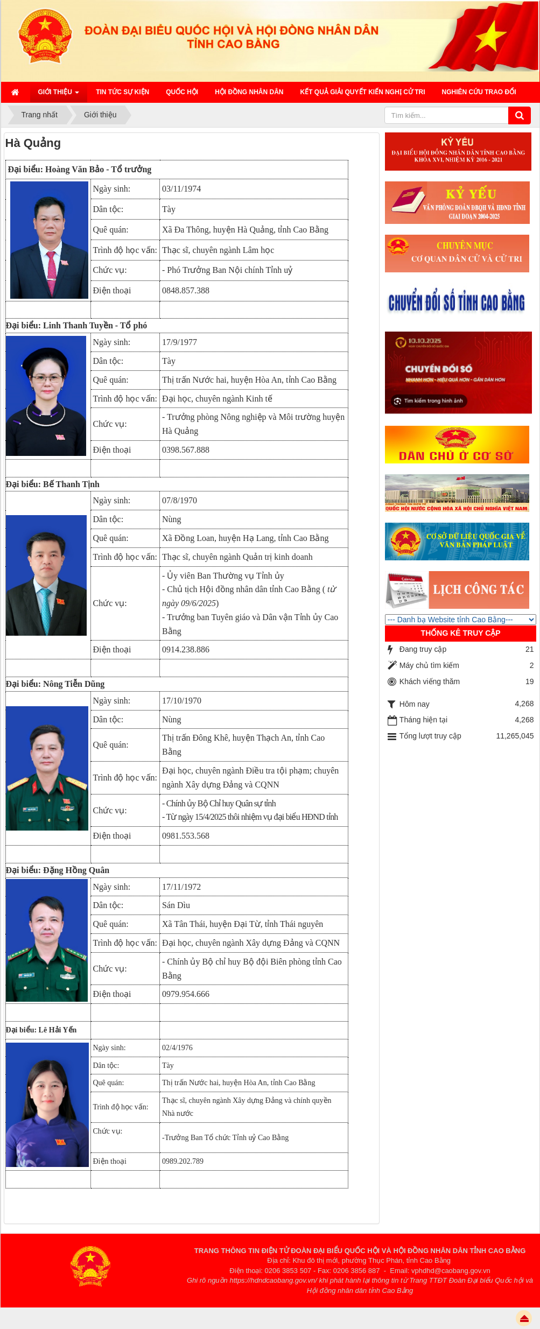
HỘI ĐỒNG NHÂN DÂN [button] (249, 92)
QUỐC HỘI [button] (182, 92)
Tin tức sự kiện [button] (122, 92)
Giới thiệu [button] (59, 95)
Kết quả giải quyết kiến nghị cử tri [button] (362, 92)
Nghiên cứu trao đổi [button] (479, 92)
